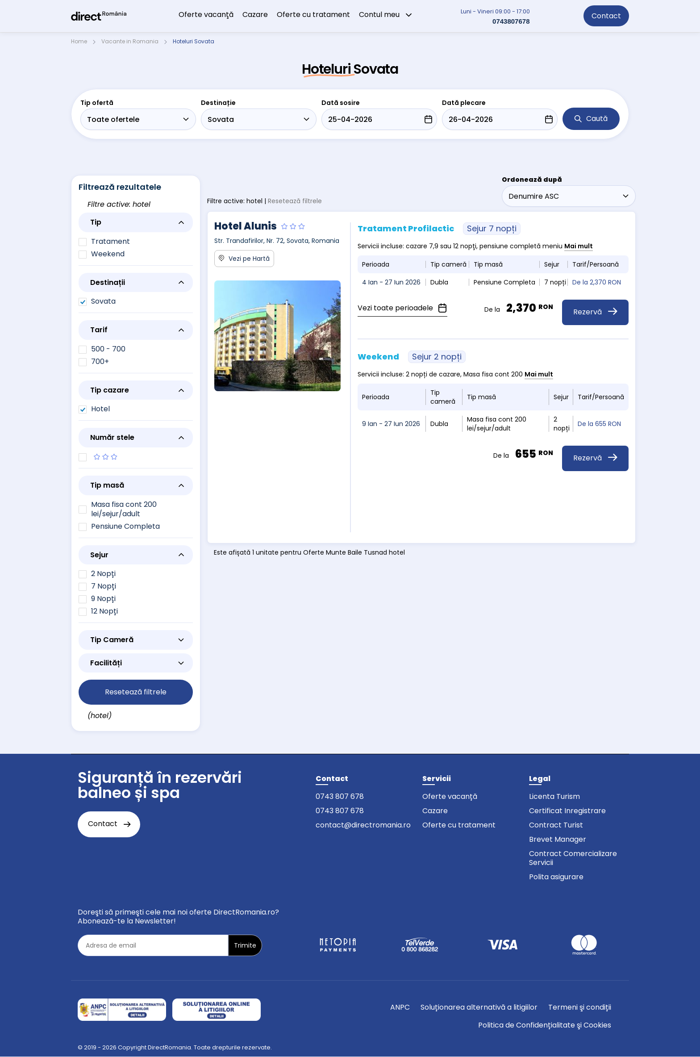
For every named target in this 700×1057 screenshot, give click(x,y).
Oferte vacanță (449, 796)
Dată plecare (464, 102)
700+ (100, 361)
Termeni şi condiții (579, 1007)
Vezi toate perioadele (402, 308)
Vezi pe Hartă (244, 258)
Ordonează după (532, 179)
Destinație (218, 102)
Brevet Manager (557, 839)
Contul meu (385, 14)
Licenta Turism (554, 796)
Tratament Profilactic (439, 228)
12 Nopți (104, 611)
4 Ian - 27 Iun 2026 (391, 282)
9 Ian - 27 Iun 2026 (391, 423)
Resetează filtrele (295, 200)
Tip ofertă (96, 102)
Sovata (103, 301)
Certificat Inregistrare (567, 811)
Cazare (255, 14)
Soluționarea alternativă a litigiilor (479, 1007)
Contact (606, 16)
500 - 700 (108, 349)
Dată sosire (340, 102)
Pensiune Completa (125, 526)
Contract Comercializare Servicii (573, 858)
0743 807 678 (340, 796)
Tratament (110, 241)
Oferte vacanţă (206, 14)
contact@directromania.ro (363, 825)
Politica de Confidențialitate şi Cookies (544, 1025)
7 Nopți (103, 586)
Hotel (100, 409)
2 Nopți (103, 573)
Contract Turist (556, 825)
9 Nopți (103, 598)
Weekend (108, 254)
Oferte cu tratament (313, 14)
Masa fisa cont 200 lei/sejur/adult (124, 509)
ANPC (400, 1007)
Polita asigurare (556, 877)
